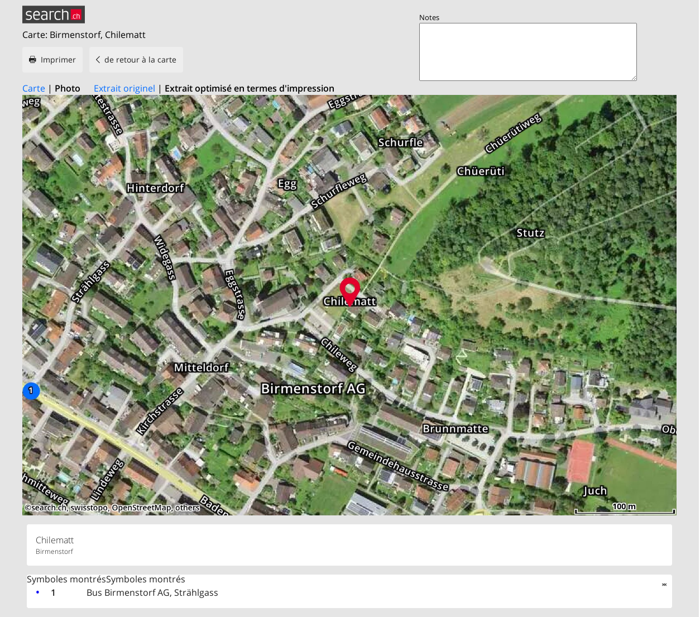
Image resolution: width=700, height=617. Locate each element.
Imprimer (58, 59)
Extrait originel (124, 88)
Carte (33, 88)
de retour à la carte (140, 59)
